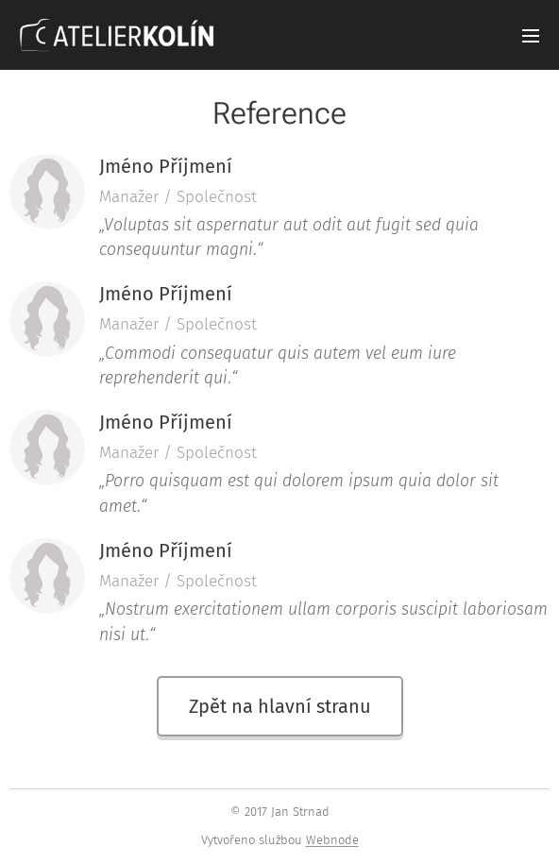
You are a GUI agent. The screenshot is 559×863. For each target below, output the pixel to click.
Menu (530, 36)
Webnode (332, 840)
